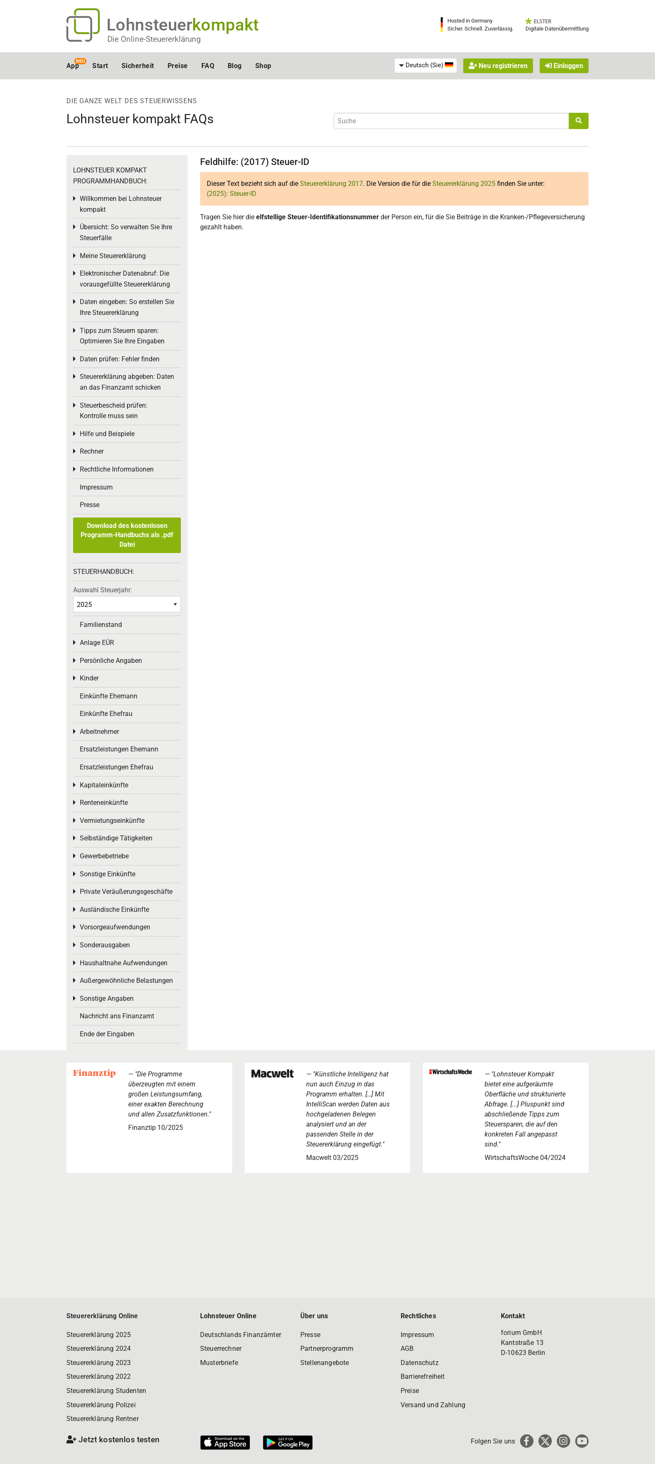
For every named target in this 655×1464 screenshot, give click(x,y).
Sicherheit (138, 66)
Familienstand (101, 625)
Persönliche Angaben (111, 661)
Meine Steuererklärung (113, 256)
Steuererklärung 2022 (98, 1376)
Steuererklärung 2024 (98, 1348)
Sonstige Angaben (107, 998)
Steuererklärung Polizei (101, 1405)
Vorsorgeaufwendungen (115, 927)
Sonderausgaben (105, 945)
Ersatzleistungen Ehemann (119, 749)
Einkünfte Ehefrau (106, 714)
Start (100, 66)
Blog (235, 66)
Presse (89, 505)
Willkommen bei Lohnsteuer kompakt (121, 204)
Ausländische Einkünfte (114, 909)
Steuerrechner (220, 1348)
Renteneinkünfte (104, 803)
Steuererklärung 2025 (463, 184)
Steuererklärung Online (102, 1316)
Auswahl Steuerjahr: (102, 590)
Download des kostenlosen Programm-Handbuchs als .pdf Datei (127, 535)
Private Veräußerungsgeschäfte (126, 892)
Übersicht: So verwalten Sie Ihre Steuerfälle (126, 232)
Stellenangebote (324, 1363)
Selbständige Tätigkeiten (116, 838)
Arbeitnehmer (99, 732)
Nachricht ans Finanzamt (117, 1016)
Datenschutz (420, 1363)
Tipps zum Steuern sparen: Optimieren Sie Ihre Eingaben (122, 336)
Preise (178, 66)
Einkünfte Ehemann (108, 696)
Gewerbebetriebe (104, 856)
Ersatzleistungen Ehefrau (116, 767)
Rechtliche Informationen (117, 469)
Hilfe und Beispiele (107, 434)
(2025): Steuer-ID (231, 194)
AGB (407, 1348)
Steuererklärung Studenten (106, 1391)
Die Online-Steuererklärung (154, 39)
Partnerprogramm (326, 1348)
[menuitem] (426, 65)
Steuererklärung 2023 (98, 1363)
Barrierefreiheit (423, 1376)
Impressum (96, 487)
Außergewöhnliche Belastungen (126, 980)
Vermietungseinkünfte (112, 821)
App (72, 66)
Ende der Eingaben (107, 1034)
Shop (263, 66)
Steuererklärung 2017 (331, 184)
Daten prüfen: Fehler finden (120, 359)
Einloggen (564, 66)
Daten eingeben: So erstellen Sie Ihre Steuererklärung (127, 307)
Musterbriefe (219, 1363)
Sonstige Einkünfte (107, 874)
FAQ (207, 66)
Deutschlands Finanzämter (240, 1335)
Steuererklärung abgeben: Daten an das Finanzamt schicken (127, 382)
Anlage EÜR (97, 643)
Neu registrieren (498, 66)
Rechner (92, 451)
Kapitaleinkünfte (104, 785)
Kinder (89, 678)
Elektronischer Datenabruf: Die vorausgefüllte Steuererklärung (125, 278)
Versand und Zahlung (433, 1405)
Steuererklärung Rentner (102, 1419)
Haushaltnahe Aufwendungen (124, 963)
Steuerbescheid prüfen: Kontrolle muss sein (113, 410)
